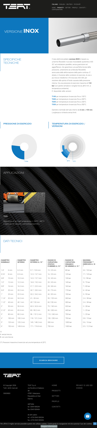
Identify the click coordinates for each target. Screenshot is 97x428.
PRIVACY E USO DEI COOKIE (84, 386)
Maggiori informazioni (49, 426)
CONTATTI (82, 7)
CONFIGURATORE (57, 9)
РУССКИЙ (77, 4)
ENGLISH (62, 4)
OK (95, 424)
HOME (54, 7)
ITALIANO (55, 4)
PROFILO (74, 7)
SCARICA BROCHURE (48, 360)
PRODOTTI (60, 7)
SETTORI (68, 7)
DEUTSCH (69, 4)
